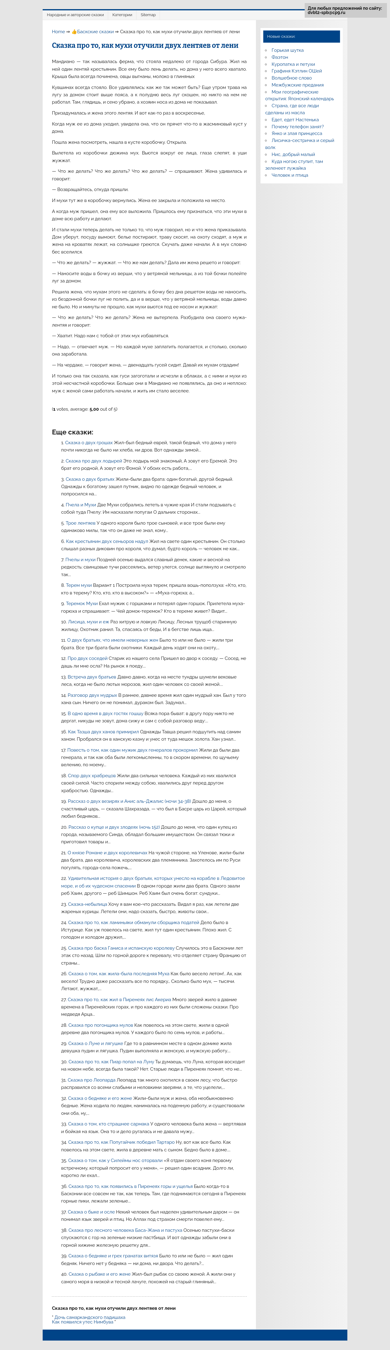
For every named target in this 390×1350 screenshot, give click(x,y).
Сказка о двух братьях (91, 479)
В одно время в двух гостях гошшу (106, 713)
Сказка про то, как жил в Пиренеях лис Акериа (120, 999)
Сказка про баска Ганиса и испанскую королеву (122, 948)
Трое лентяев (81, 523)
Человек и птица (290, 175)
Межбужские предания (298, 85)
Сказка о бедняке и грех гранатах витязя (114, 1256)
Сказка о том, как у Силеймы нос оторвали (116, 1160)
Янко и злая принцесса (297, 133)
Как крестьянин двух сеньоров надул (108, 541)
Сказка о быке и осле (92, 1212)
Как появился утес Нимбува (82, 1322)
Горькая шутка (288, 50)
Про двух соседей (88, 658)
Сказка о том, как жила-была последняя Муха (120, 973)
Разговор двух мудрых (93, 695)
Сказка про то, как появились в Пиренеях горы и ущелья (131, 1186)
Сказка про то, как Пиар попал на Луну (112, 1062)
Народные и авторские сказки (75, 14)
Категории (122, 14)
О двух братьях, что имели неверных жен (113, 640)
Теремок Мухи (82, 603)
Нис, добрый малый (293, 154)
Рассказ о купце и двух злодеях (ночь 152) (115, 827)
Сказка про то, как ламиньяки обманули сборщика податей (134, 922)
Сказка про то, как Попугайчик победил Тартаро (122, 1142)
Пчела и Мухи (81, 505)
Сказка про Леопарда (92, 1080)
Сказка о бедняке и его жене (100, 1098)
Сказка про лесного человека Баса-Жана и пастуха (126, 1230)
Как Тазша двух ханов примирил (104, 732)
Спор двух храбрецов (92, 775)
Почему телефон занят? (298, 126)
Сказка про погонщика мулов (101, 1025)
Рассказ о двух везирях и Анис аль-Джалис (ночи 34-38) (130, 801)
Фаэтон (280, 57)
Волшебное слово (292, 78)
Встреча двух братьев (92, 677)
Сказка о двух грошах (89, 442)
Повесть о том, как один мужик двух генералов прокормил (133, 750)
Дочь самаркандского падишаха (89, 1317)
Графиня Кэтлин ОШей (297, 71)
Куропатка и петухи (293, 64)
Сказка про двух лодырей (94, 461)
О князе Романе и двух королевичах (108, 853)
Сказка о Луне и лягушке (96, 1043)
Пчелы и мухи (81, 559)
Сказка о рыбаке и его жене (100, 1274)
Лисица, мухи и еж (89, 622)
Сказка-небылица (88, 904)
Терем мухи (79, 585)
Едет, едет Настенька (295, 119)
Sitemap (148, 14)
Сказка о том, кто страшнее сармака (109, 1124)
